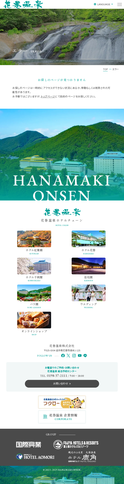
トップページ (48, 96)
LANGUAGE (103, 4)
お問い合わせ (60, 383)
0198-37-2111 (57, 375)
